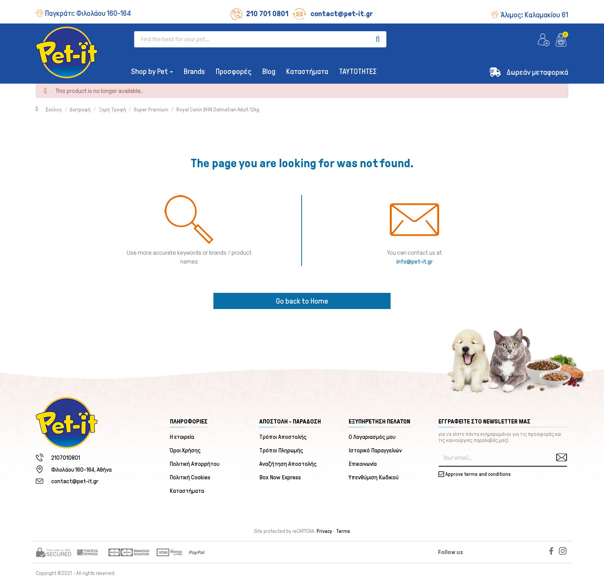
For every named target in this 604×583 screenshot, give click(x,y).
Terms (343, 531)
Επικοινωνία (363, 463)
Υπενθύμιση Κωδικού (374, 477)
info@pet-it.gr (414, 261)
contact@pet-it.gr (332, 13)
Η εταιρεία (182, 436)
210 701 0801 (260, 13)
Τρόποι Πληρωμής (281, 450)
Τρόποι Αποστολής (283, 436)
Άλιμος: (534, 14)
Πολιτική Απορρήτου (195, 463)
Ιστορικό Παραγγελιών (375, 450)
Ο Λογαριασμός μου (372, 436)
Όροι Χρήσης (185, 450)
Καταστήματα (187, 490)
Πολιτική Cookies (190, 477)
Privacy (324, 531)
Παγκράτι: (88, 13)
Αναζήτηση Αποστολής (288, 463)
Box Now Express (280, 477)
